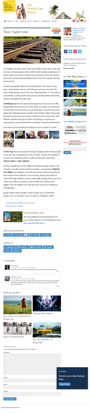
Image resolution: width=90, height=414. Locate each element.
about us (12, 21)
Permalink (32, 272)
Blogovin (16, 255)
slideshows (54, 21)
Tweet (35, 239)
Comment (22, 239)
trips (20, 21)
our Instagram (72, 69)
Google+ (46, 239)
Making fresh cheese (19, 207)
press (36, 21)
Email (5, 388)
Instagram (23, 251)
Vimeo (7, 255)
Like (8, 239)
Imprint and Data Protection (10, 412)
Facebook (10, 251)
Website (5, 395)
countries (27, 21)
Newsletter (37, 251)
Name (5, 381)
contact (64, 21)
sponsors (44, 21)
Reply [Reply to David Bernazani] (58, 290)
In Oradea (13, 210)
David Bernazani (16, 281)
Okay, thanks (64, 384)
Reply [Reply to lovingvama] (58, 275)
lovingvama (14, 270)
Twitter (49, 251)
